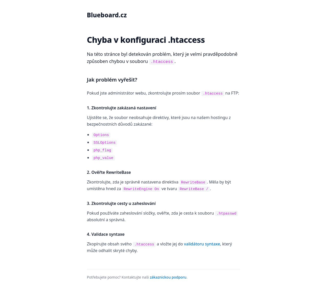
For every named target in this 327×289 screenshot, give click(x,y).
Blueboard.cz (107, 15)
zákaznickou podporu (168, 275)
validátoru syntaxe (202, 242)
